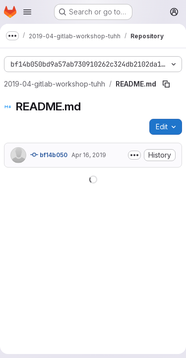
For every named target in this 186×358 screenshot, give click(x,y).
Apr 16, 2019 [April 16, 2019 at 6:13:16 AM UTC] (88, 155)
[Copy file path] (166, 84)
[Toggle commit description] (134, 155)
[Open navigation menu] (27, 12)
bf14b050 (48, 155)
